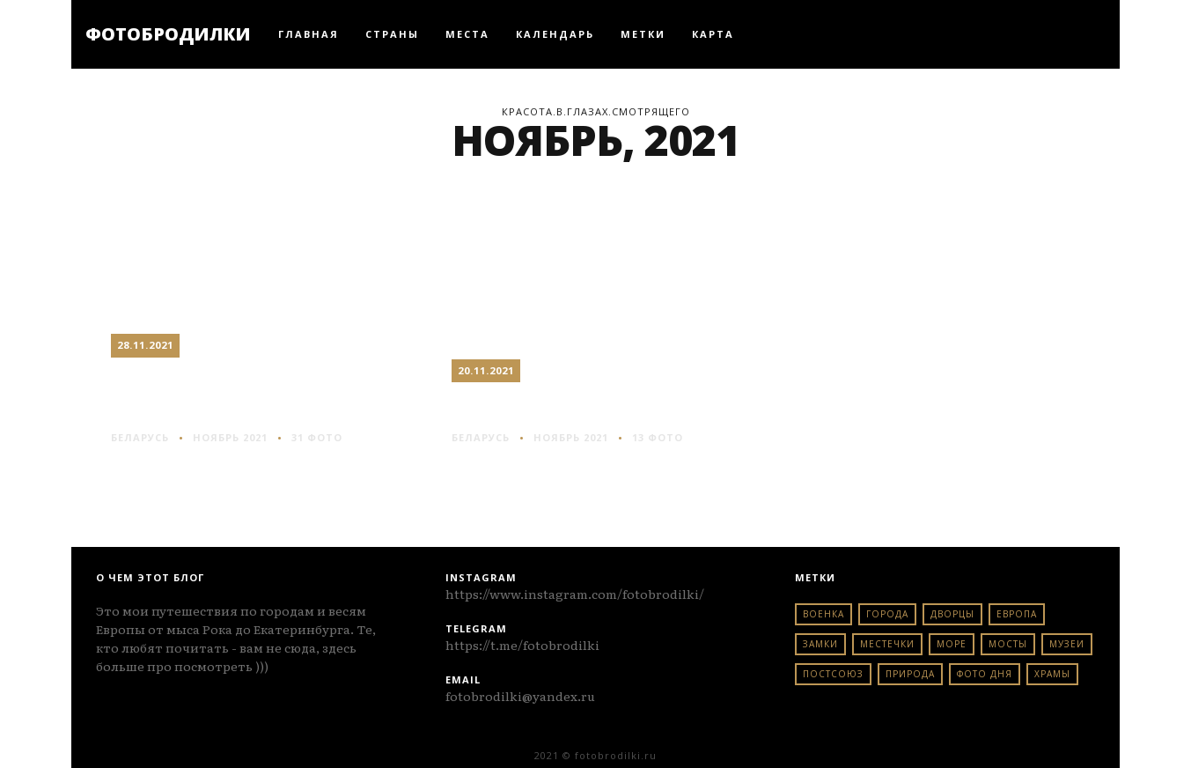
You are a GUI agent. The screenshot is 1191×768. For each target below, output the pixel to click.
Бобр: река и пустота (580, 404)
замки (820, 644)
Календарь (555, 34)
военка (823, 614)
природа (910, 674)
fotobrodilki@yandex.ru (520, 696)
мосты (1008, 644)
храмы (1052, 674)
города (887, 614)
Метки (643, 34)
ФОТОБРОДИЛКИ (168, 34)
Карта (713, 34)
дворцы (952, 614)
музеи (1066, 644)
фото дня (984, 674)
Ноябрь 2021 (230, 437)
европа (1016, 614)
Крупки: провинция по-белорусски (259, 393)
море (952, 644)
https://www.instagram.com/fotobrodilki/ (574, 593)
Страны (392, 34)
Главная (308, 34)
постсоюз (833, 674)
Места (467, 34)
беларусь (140, 437)
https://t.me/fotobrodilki (522, 645)
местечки (887, 644)
